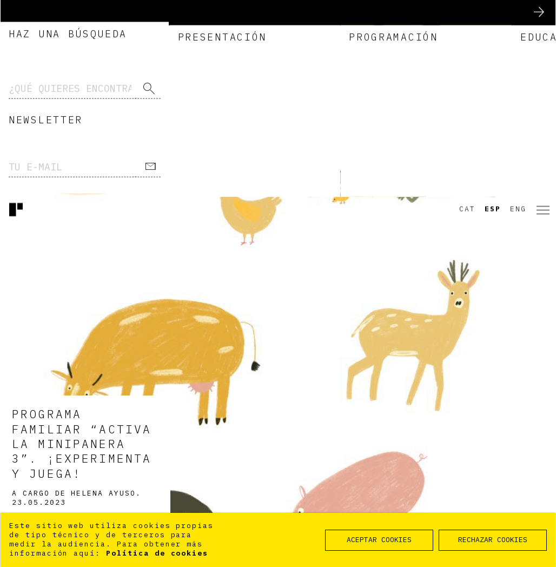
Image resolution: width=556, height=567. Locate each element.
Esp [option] (493, 12)
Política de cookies (157, 553)
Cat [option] (467, 12)
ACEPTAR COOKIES (379, 539)
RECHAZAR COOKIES (492, 539)
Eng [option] (518, 12)
